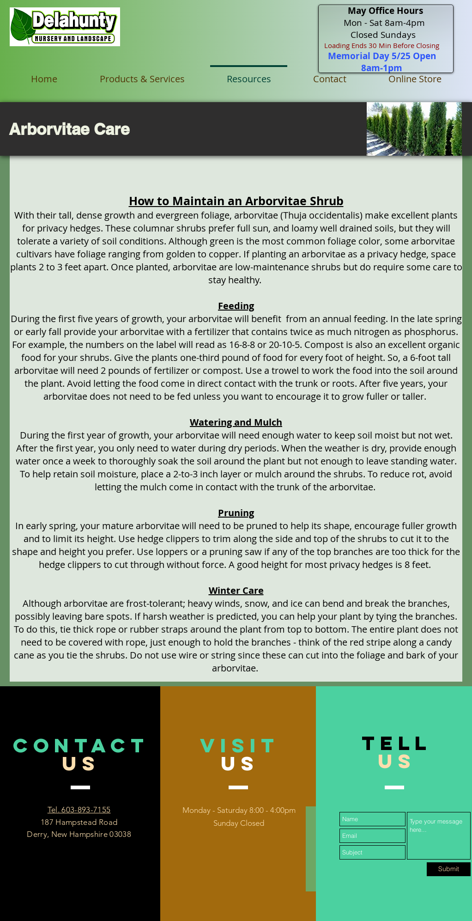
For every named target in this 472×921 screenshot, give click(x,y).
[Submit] (449, 869)
